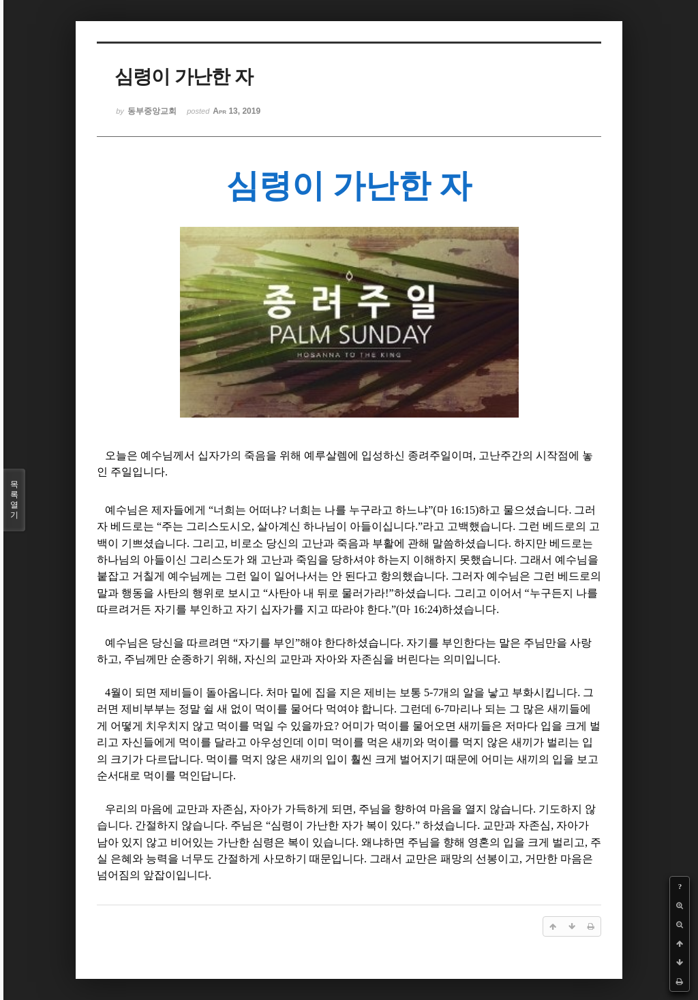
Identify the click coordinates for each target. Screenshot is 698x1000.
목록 (14, 500)
